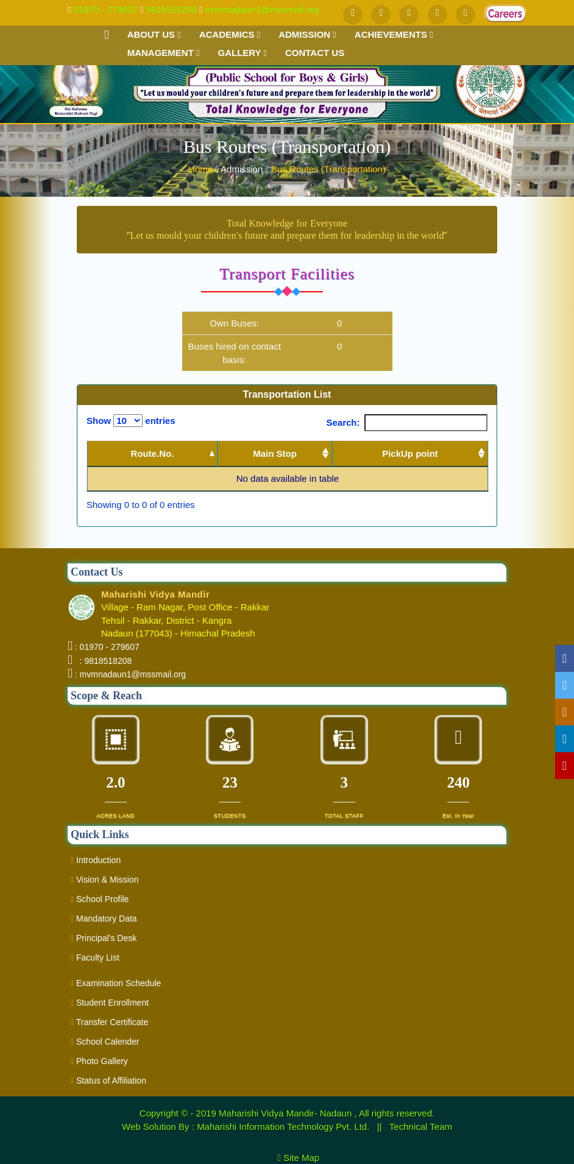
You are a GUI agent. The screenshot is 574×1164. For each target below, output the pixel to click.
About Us (154, 34)
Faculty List (95, 957)
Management (163, 53)
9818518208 (171, 9)
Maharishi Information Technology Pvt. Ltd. (284, 1126)
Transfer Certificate (109, 1022)
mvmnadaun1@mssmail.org (262, 9)
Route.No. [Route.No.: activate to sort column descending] (152, 453)
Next (468, 505)
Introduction (96, 860)
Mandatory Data (104, 918)
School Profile (100, 899)
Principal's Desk (103, 938)
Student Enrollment (110, 1002)
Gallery (242, 53)
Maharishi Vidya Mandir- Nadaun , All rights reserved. (326, 1113)
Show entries (131, 420)
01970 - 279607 (106, 9)
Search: (406, 422)
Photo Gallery (99, 1061)
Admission (307, 34)
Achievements (394, 34)
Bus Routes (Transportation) (328, 169)
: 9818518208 (103, 661)
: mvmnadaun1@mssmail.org (130, 674)
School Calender (105, 1041)
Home (201, 169)
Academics (230, 34)
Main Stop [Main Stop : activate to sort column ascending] (275, 453)
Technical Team (420, 1126)
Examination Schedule (116, 983)
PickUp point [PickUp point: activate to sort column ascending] (410, 453)
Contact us (314, 53)
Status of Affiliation (108, 1080)
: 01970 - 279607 (107, 647)
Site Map (306, 1157)
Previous (420, 505)
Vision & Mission (104, 879)
